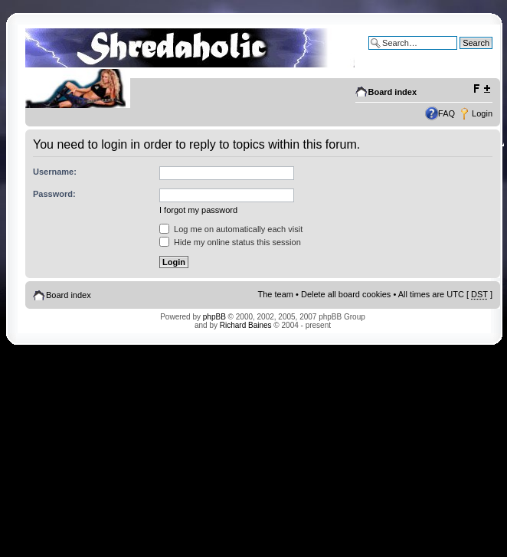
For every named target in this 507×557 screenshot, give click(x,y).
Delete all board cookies (346, 294)
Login (482, 113)
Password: (54, 193)
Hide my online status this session (230, 242)
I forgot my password (198, 210)
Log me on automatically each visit (231, 229)
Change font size (481, 89)
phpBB (214, 317)
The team (275, 294)
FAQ (446, 113)
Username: (55, 171)
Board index (392, 92)
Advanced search (459, 54)
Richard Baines (246, 325)
